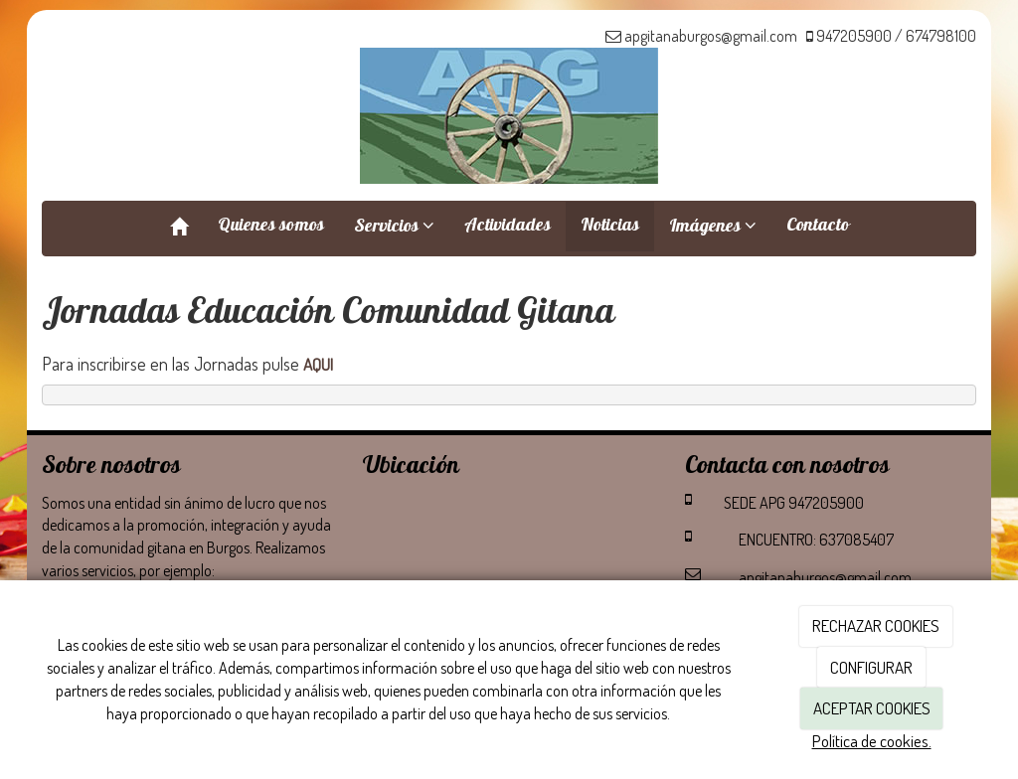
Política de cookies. (872, 740)
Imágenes (713, 227)
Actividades (507, 226)
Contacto (817, 226)
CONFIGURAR (871, 667)
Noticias (610, 226)
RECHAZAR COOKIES (875, 625)
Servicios (394, 227)
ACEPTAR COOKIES (872, 708)
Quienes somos (271, 226)
